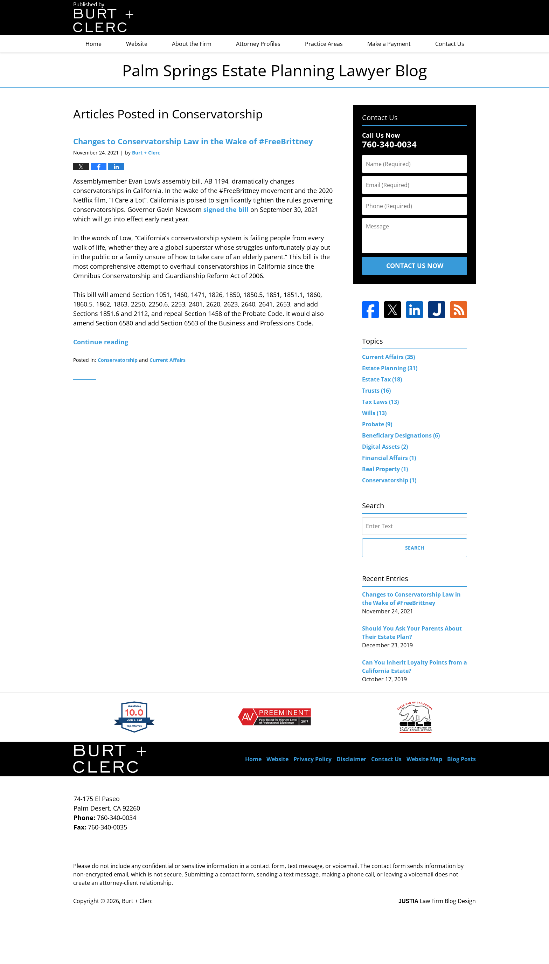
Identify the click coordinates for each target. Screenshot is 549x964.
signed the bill (226, 209)
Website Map (424, 759)
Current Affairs (168, 360)
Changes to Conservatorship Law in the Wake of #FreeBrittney (193, 141)
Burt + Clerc (137, 901)
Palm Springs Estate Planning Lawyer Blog (103, 17)
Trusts (376, 390)
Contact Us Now (414, 265)
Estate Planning (389, 368)
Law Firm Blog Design (437, 901)
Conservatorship (118, 360)
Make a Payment (389, 44)
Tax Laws (380, 402)
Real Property (385, 469)
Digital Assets (385, 446)
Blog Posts (461, 759)
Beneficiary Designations (401, 435)
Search (414, 547)
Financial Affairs (389, 458)
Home (93, 44)
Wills (374, 413)
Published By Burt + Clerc (439, 17)
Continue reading (100, 342)
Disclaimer (351, 759)
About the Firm (191, 44)
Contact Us (449, 44)
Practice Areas (324, 44)
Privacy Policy (312, 759)
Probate (377, 424)
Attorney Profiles (258, 44)
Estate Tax (382, 379)
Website (136, 44)
